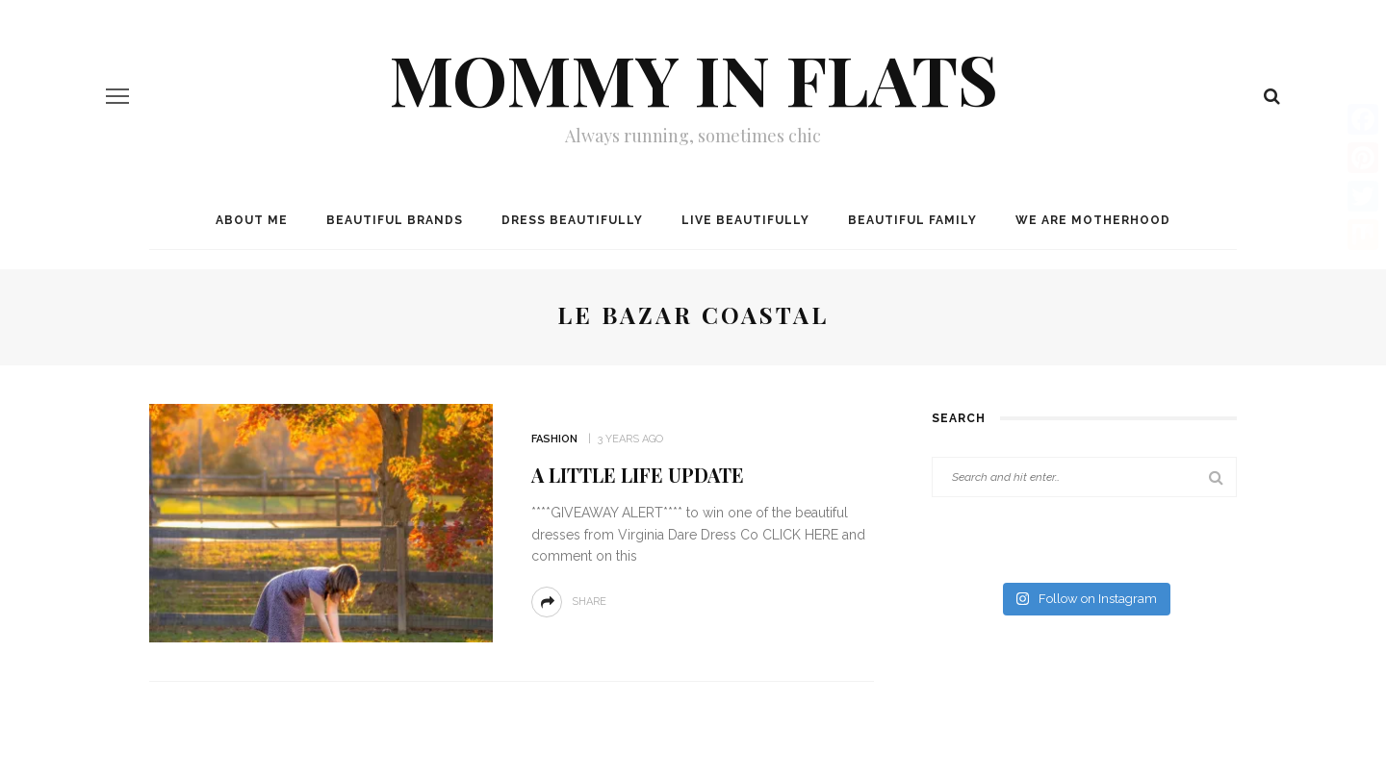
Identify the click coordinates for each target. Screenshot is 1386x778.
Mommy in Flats (693, 78)
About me (252, 220)
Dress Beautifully (572, 220)
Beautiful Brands (394, 220)
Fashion (554, 439)
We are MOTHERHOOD (1092, 220)
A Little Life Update (637, 475)
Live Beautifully (745, 220)
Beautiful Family (912, 220)
